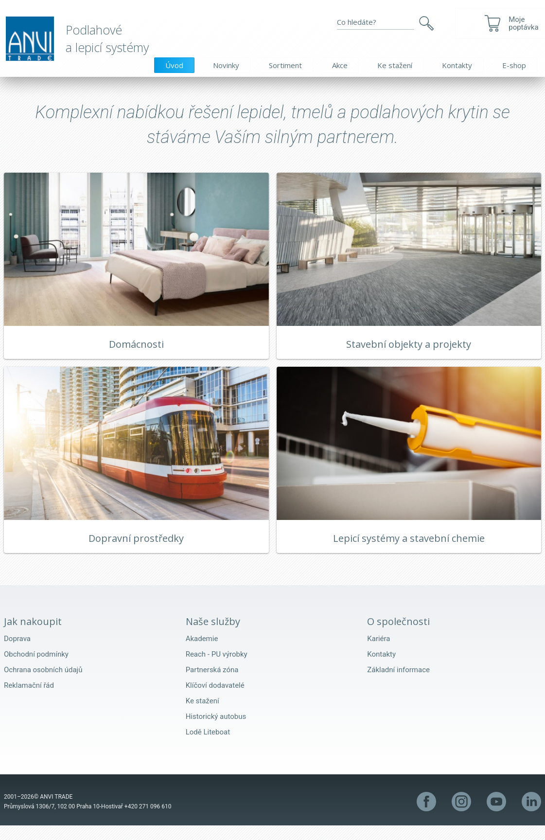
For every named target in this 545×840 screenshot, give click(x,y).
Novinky (226, 65)
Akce (340, 65)
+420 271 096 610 (148, 821)
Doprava (17, 653)
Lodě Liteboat (208, 746)
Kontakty (457, 65)
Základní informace (398, 684)
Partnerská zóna (212, 684)
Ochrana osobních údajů (43, 684)
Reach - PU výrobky (216, 668)
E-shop (514, 65)
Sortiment (285, 65)
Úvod (174, 65)
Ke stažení (394, 65)
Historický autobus (216, 731)
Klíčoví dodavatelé (215, 700)
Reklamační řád (29, 700)
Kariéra (378, 653)
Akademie (202, 653)
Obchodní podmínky (36, 668)
